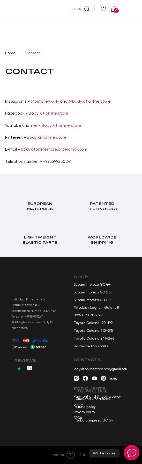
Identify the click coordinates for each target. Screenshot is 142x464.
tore (62, 137)
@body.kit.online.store (90, 101)
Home (10, 53)
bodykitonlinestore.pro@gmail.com (54, 149)
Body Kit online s (42, 137)
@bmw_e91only (45, 101)
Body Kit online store (48, 113)
